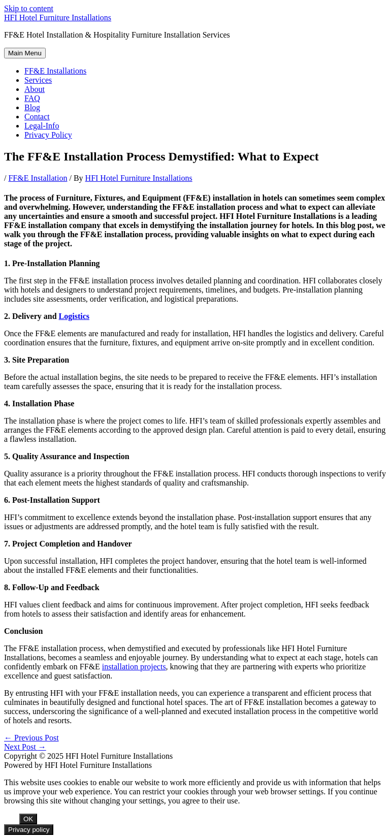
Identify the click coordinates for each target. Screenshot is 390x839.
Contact (37, 116)
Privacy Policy (48, 135)
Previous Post (31, 737)
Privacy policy (28, 829)
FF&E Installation (37, 178)
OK (28, 819)
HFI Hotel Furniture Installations (57, 17)
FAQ (32, 98)
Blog (32, 107)
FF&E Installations (55, 71)
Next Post (25, 747)
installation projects (134, 666)
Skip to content (28, 8)
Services (38, 80)
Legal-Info (41, 125)
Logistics (74, 316)
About (34, 89)
